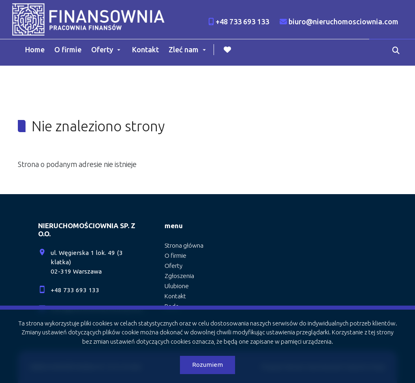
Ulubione (177, 285)
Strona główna (184, 245)
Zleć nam (184, 49)
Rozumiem (207, 364)
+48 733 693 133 (75, 290)
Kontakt (145, 49)
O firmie (67, 49)
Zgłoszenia (179, 275)
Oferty (102, 49)
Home (35, 49)
